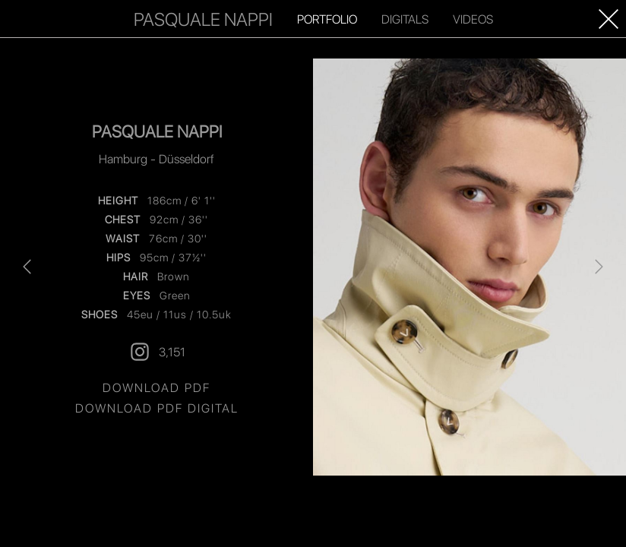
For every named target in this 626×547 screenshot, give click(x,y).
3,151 (156, 351)
